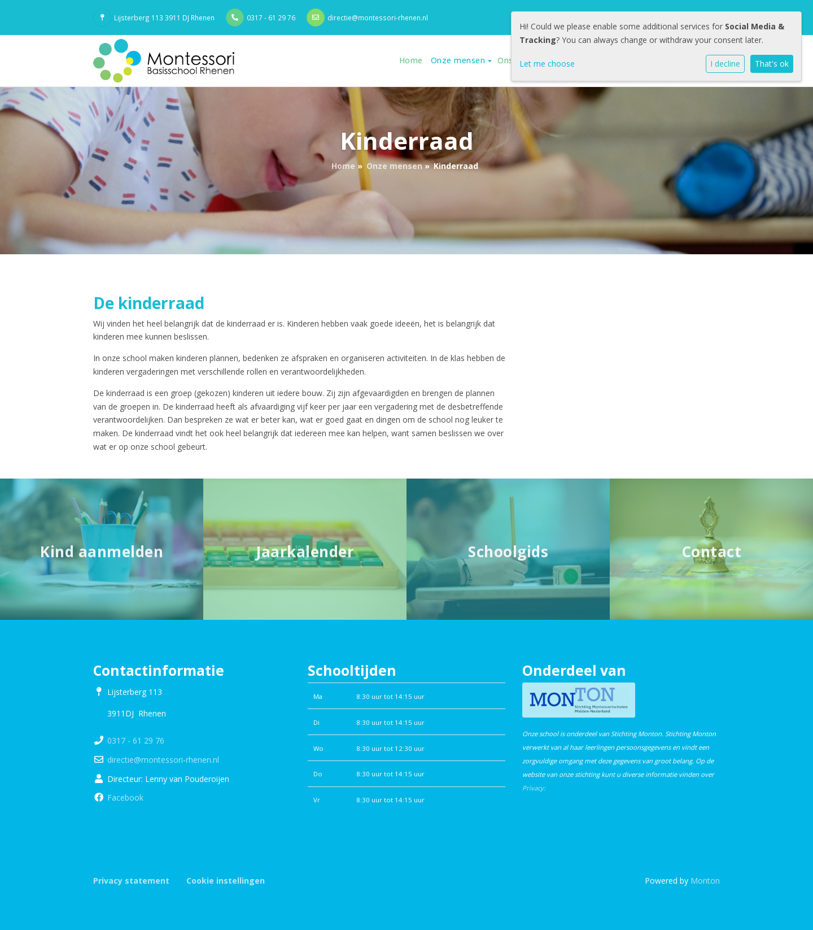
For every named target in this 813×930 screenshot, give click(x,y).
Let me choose (547, 63)
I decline (725, 63)
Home (411, 60)
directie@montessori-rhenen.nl (377, 17)
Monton (705, 880)
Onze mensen (459, 60)
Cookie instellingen (225, 880)
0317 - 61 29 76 (271, 17)
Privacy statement (131, 880)
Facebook (125, 797)
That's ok (772, 63)
